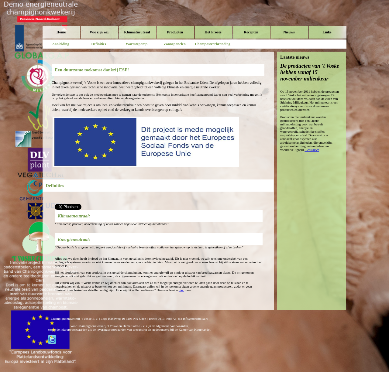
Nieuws (288, 32)
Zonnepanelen (175, 44)
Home (61, 32)
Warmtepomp (136, 44)
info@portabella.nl (195, 318)
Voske (68, 18)
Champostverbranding (212, 44)
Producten (175, 32)
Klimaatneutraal (137, 32)
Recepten (251, 32)
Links (326, 32)
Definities (98, 44)
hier (181, 290)
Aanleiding (60, 44)
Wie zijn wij (99, 32)
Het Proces (213, 32)
